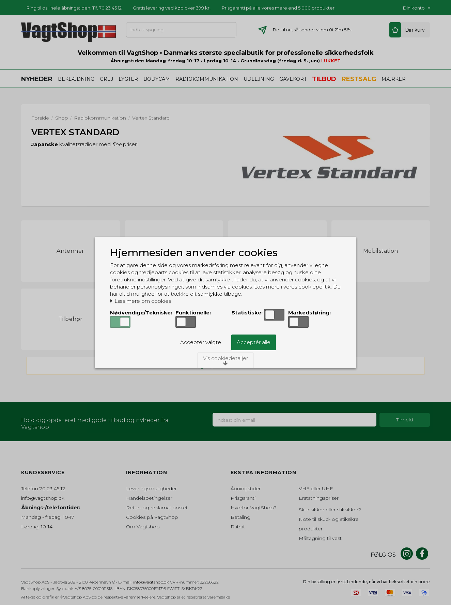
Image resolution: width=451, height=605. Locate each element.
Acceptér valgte (200, 342)
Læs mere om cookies (140, 301)
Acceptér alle (253, 342)
